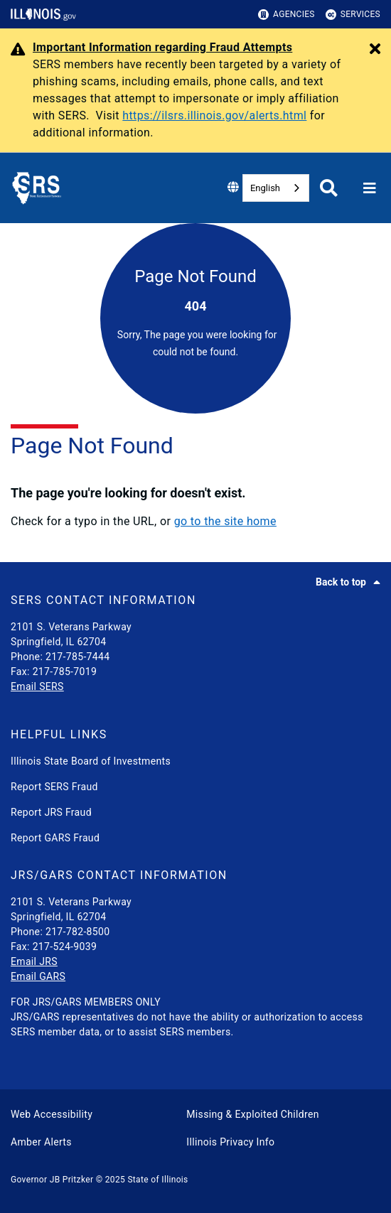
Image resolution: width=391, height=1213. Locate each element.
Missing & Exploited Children (252, 1114)
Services (353, 14)
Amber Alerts (41, 1142)
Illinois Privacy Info (230, 1142)
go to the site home (225, 521)
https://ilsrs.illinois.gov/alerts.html (214, 115)
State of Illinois (157, 1180)
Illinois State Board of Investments (91, 761)
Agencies (286, 14)
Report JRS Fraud (51, 812)
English (265, 188)
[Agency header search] (329, 188)
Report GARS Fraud (55, 837)
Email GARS (38, 976)
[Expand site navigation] (369, 188)
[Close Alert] (375, 49)
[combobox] (275, 188)
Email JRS (34, 961)
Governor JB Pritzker (52, 1180)
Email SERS (37, 686)
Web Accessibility (51, 1114)
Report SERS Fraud (54, 786)
